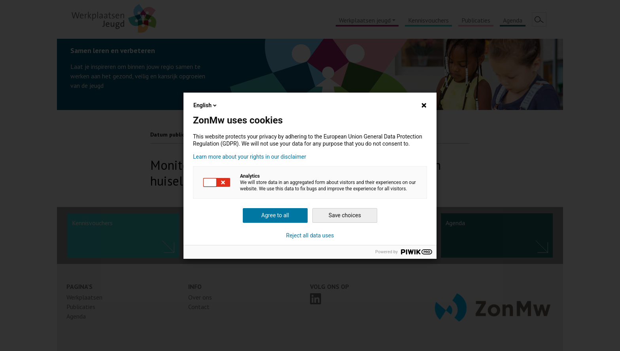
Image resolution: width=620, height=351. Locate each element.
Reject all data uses (310, 235)
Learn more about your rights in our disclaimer (249, 157)
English (205, 105)
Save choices (345, 215)
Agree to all (275, 215)
